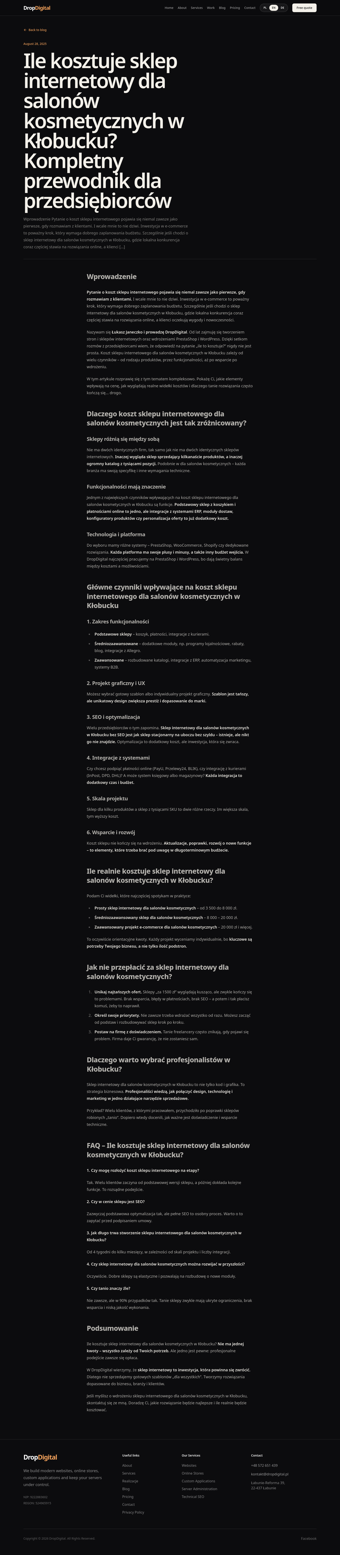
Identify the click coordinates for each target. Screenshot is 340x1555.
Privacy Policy (133, 1512)
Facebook (309, 1538)
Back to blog (35, 30)
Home (169, 8)
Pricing (235, 8)
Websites (189, 1465)
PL (265, 8)
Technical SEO (193, 1496)
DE (282, 8)
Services (197, 8)
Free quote (304, 8)
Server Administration (199, 1488)
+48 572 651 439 (264, 1465)
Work (211, 8)
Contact (250, 8)
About (182, 8)
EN (274, 8)
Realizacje (130, 1481)
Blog (222, 8)
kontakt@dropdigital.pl (269, 1474)
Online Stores (193, 1473)
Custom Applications (198, 1481)
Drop (36, 7)
